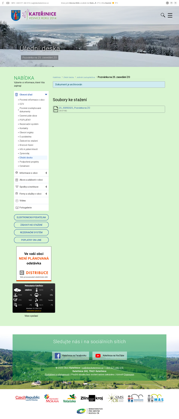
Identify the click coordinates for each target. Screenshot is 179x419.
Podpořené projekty (29, 161)
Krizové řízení (26, 145)
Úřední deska (26, 157)
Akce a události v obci (29, 179)
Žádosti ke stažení (29, 141)
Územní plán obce (28, 115)
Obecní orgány (27, 132)
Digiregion (129, 374)
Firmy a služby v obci (28, 193)
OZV (22, 104)
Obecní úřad (23, 94)
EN (171, 3)
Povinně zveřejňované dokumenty (30, 110)
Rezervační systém (29, 124)
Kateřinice (58, 77)
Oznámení (24, 166)
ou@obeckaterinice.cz (92, 367)
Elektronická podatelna (31, 217)
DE (175, 3)
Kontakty (24, 128)
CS (167, 3)
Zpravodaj (24, 153)
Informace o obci (26, 172)
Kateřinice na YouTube (109, 356)
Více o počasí (31, 316)
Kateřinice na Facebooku (70, 356)
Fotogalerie (23, 207)
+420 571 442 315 (114, 367)
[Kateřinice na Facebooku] (3, 3)
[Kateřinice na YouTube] (7, 3)
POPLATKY (25, 120)
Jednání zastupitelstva (95, 77)
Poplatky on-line (31, 240)
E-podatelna (25, 136)
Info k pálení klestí (29, 149)
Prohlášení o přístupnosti (57, 374)
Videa (20, 200)
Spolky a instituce (26, 186)
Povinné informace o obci (32, 99)
